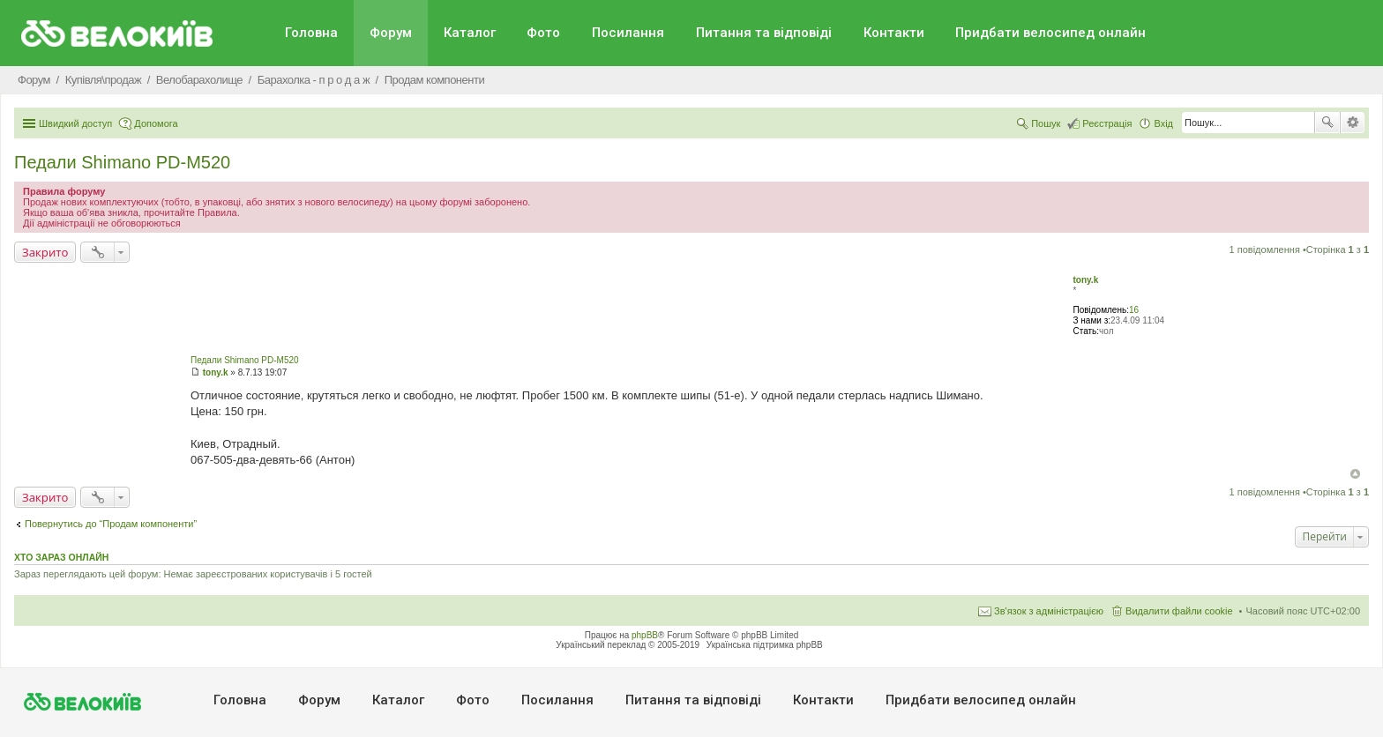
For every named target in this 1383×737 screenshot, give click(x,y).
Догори (1355, 474)
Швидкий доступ (75, 123)
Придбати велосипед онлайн (1050, 33)
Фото (543, 33)
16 (1134, 310)
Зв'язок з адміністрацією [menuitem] (1048, 611)
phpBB (645, 635)
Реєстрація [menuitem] (1107, 123)
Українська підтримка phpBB (764, 645)
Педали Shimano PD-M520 (122, 162)
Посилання (628, 33)
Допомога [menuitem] (155, 123)
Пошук (1327, 122)
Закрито (45, 252)
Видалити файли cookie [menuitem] (1179, 611)
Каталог (470, 33)
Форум (391, 33)
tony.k (1085, 280)
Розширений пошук (1352, 122)
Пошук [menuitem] (1045, 123)
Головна (311, 33)
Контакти (893, 33)
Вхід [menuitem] (1163, 123)
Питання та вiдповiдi (764, 33)
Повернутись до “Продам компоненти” (111, 523)
